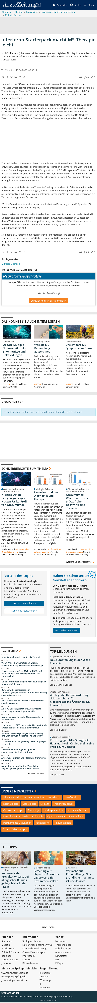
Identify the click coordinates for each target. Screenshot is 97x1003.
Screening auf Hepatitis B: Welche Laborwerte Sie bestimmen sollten (46, 877)
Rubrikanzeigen (63, 949)
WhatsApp (45, 981)
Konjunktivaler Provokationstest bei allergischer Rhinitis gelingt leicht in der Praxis (15, 880)
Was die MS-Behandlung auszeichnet (42, 349)
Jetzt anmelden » (24, 604)
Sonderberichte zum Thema (24, 469)
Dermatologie (10, 804)
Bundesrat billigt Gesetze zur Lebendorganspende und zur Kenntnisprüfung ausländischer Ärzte (24, 693)
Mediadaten (61, 942)
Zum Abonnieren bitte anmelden (48, 301)
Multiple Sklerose (10, 264)
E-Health (44, 804)
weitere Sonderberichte (81, 562)
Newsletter (61, 956)
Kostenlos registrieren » (24, 611)
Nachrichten (10, 651)
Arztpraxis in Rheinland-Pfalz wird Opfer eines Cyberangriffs (23, 760)
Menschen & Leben (77, 810)
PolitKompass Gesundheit (17, 823)
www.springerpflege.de (13, 977)
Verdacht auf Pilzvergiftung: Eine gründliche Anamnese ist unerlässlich (80, 877)
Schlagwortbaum (31, 942)
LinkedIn (44, 977)
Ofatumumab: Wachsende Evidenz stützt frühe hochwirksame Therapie (79, 502)
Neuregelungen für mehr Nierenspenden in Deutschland (22, 719)
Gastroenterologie (13, 810)
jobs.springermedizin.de (14, 981)
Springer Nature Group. (61, 997)
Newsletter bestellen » (66, 631)
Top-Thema (54, 798)
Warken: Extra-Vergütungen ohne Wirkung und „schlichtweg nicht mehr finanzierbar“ (22, 735)
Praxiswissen (8, 949)
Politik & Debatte (10, 953)
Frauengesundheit (63, 804)
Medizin (5, 945)
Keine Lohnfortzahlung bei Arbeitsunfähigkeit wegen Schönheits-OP (23, 683)
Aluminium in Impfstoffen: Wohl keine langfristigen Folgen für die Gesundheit (20, 768)
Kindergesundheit (53, 810)
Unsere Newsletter (17, 792)
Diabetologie (29, 804)
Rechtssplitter (43, 823)
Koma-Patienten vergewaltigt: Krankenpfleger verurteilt (23, 743)
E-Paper (59, 964)
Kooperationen (9, 960)
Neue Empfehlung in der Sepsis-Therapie (21, 658)
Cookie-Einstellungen (33, 953)
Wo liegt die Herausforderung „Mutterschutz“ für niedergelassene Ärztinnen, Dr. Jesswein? (70, 701)
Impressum (28, 956)
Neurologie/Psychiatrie (15, 817)
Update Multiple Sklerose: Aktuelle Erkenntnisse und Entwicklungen (14, 351)
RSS (57, 960)
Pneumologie (76, 817)
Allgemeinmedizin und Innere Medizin (23, 798)
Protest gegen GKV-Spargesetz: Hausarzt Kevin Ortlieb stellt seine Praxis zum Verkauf (24, 727)
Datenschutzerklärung (34, 949)
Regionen (6, 956)
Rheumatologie (63, 823)
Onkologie (37, 817)
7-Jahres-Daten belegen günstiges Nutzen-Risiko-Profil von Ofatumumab (14, 500)
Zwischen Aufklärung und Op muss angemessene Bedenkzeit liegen (18, 751)
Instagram (45, 973)
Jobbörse (6, 964)
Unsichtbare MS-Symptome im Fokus (79, 347)
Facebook (45, 988)
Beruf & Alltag (72, 798)
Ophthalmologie (56, 817)
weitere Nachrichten (37, 774)
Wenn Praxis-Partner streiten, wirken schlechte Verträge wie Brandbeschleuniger (22, 665)
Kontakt (26, 960)
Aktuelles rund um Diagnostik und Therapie (46, 496)
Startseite (6, 942)
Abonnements (63, 953)
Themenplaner (63, 945)
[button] (88, 5)
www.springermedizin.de (14, 973)
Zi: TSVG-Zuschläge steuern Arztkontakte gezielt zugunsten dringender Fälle (21, 710)
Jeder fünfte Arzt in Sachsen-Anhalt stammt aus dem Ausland (22, 702)
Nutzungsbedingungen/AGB (37, 945)
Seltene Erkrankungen (15, 830)
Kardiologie (33, 810)
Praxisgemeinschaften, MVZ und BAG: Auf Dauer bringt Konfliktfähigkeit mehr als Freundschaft (21, 674)
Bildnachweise (30, 964)
